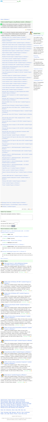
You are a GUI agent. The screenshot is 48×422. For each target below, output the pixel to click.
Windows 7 (6, 19)
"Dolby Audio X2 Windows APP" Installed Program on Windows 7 (16, 64)
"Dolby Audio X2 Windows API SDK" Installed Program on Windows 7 (17, 62)
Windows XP (21, 408)
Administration (4, 400)
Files (23, 413)
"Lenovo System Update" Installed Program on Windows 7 (14, 83)
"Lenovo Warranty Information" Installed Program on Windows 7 (16, 87)
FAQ (22, 414)
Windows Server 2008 (14, 407)
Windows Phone (4, 407)
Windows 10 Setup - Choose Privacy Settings (12, 241)
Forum (25, 414)
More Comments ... (5, 259)
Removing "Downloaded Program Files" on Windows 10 (14, 252)
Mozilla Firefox (25, 403)
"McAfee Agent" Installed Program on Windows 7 (12, 89)
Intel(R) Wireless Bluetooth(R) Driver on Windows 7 (13, 245)
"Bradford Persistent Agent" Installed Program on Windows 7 (15, 56)
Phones (16, 414)
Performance (9, 404)
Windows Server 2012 (24, 407)
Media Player (19, 403)
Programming (18, 404)
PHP (14, 404)
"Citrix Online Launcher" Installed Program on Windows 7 (14, 58)
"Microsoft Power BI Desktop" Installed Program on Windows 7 (15, 105)
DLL (20, 413)
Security (24, 404)
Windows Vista (14, 408)
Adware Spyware (12, 400)
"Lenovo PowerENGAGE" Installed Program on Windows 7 (14, 79)
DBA (10, 413)
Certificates (27, 413)
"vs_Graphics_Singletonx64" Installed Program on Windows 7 (15, 237)
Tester (2, 413)
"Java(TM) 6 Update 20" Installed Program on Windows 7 (14, 75)
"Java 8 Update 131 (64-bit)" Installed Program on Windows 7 (15, 70)
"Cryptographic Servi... (39, 80)
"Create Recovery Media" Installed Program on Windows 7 (14, 60)
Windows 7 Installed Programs (9, 206)
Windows (14, 413)
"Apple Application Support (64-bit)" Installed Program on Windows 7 (17, 48)
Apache (18, 400)
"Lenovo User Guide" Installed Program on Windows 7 (14, 85)
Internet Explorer (5, 403)
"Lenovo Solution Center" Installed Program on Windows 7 (14, 81)
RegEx (2, 414)
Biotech (12, 414)
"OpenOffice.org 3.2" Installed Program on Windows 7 (13, 168)
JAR (18, 413)
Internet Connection (20, 402)
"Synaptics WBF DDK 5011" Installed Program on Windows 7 (15, 175)
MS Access (3, 404)
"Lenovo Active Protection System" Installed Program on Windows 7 (16, 77)
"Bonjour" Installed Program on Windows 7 (11, 54)
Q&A (8, 414)
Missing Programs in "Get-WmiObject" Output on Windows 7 (15, 204)
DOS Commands (4, 402)
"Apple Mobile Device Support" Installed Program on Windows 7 (16, 50)
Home (2, 19)
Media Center (12, 403)
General (13, 402)
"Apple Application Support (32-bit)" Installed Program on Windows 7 (17, 46)
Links (5, 414)
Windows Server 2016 (6, 408)
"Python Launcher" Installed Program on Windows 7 (13, 170)
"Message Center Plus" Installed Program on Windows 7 (14, 37)
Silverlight (28, 404)
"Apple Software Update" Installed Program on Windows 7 (14, 52)
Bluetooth (22, 400)
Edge (10, 402)
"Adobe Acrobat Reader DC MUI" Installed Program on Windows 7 (16, 42)
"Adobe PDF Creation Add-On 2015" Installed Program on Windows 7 (17, 44)
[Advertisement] (16, 10)
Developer (6, 413)
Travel (19, 414)
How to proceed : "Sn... (39, 35)
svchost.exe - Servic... (38, 45)
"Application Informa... (38, 68)
